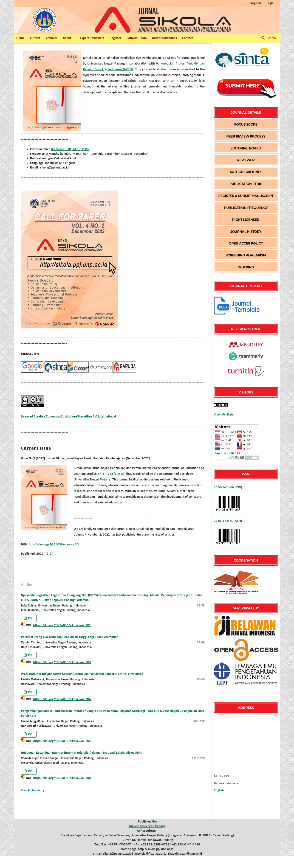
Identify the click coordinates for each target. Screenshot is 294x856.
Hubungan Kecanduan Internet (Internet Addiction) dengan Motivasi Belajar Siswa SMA (81, 752)
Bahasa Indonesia (226, 783)
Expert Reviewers (92, 38)
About (67, 38)
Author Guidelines (164, 38)
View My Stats (224, 414)
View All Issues (30, 790)
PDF (30, 618)
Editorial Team (137, 38)
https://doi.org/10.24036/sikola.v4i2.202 (62, 741)
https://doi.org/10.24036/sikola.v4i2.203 (62, 662)
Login (270, 3)
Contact (187, 38)
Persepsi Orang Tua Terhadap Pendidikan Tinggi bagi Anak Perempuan (69, 637)
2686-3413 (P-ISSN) (228, 487)
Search (271, 38)
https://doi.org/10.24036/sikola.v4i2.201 (62, 625)
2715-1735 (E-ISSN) (111, 473)
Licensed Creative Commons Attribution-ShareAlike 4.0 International (68, 416)
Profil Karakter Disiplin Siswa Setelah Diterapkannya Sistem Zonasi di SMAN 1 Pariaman (82, 674)
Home (20, 38)
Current (35, 38)
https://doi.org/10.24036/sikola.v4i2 (53, 544)
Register (115, 38)
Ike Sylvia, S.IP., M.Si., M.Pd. (70, 149)
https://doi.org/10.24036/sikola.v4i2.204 (62, 699)
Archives (52, 38)
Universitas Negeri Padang (147, 826)
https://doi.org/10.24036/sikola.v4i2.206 (62, 778)
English (219, 790)
